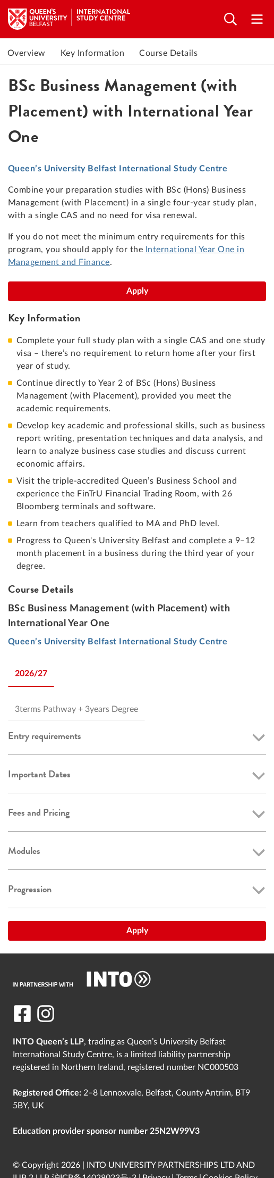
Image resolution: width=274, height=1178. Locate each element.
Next (263, 53)
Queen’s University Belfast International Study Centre (117, 168)
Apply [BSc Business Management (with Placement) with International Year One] (137, 291)
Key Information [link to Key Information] (92, 53)
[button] (137, 738)
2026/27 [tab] (31, 673)
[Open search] (230, 19)
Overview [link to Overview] (26, 53)
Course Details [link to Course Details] (168, 53)
